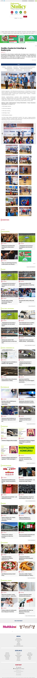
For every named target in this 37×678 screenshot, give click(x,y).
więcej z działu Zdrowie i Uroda (30, 615)
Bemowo (3, 31)
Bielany (9, 31)
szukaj (25, 16)
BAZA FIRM (25, 12)
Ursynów (15, 33)
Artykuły (16, 18)
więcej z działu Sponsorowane (30, 500)
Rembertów (33, 31)
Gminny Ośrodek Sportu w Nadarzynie (26, 68)
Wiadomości (18, 638)
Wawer (18, 33)
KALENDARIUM (16, 12)
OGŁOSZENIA (20, 12)
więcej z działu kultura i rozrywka (30, 345)
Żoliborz (32, 33)
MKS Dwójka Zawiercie (10, 70)
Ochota (16, 31)
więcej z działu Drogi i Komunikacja (29, 384)
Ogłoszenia (21, 18)
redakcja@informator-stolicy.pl (19, 668)
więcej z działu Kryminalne (31, 423)
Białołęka (6, 31)
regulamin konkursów (18, 646)
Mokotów (12, 31)
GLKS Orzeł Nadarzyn (19, 70)
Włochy (27, 33)
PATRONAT (18, 644)
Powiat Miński (19, 31)
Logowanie (25, 0)
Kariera (18, 643)
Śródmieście (5, 33)
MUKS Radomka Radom (8, 68)
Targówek (9, 33)
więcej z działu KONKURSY (31, 463)
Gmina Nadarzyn (16, 68)
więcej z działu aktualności (31, 266)
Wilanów (24, 33)
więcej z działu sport (32, 306)
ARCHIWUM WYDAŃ (12, 13)
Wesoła (21, 33)
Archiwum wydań (18, 639)
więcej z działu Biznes (31, 540)
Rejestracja (31, 0)
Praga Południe (29, 31)
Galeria (18, 641)
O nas (18, 642)
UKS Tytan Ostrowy (27, 70)
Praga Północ (24, 31)
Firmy (18, 18)
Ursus (12, 33)
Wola (29, 33)
